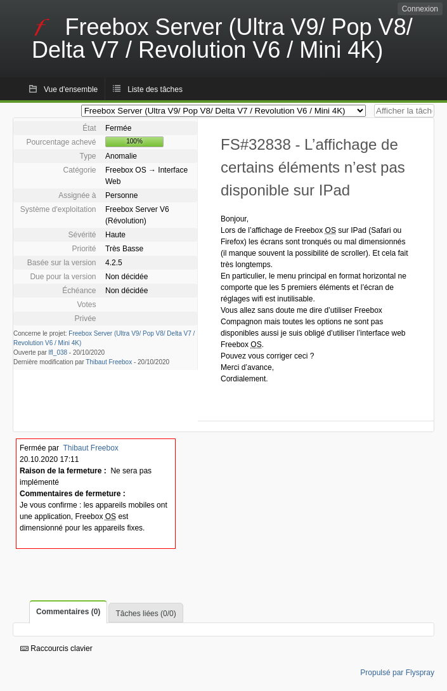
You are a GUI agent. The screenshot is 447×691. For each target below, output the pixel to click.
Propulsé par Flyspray (397, 672)
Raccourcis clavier (56, 648)
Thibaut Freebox (109, 362)
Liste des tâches (155, 89)
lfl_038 (58, 352)
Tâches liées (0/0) (145, 613)
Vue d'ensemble (71, 89)
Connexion (420, 8)
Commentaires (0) (68, 611)
